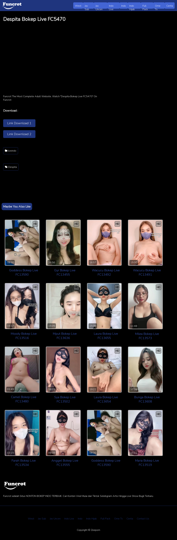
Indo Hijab (132, 6)
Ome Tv (157, 6)
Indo (123, 6)
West (78, 6)
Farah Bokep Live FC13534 (24, 462)
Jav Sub (87, 6)
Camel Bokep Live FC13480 (23, 399)
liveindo (10, 151)
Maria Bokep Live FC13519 (147, 462)
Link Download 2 (19, 134)
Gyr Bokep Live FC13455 (64, 272)
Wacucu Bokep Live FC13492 (106, 272)
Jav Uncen (99, 6)
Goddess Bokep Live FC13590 (23, 272)
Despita (11, 167)
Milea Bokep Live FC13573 (147, 336)
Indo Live (111, 6)
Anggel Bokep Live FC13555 (64, 462)
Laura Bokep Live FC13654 (106, 399)
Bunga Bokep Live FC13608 (147, 399)
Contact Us (143, 518)
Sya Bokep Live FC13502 (65, 399)
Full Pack (145, 6)
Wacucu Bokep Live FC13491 (147, 272)
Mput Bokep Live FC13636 (65, 336)
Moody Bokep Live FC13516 (24, 336)
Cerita (169, 6)
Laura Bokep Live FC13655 (106, 336)
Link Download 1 (19, 123)
